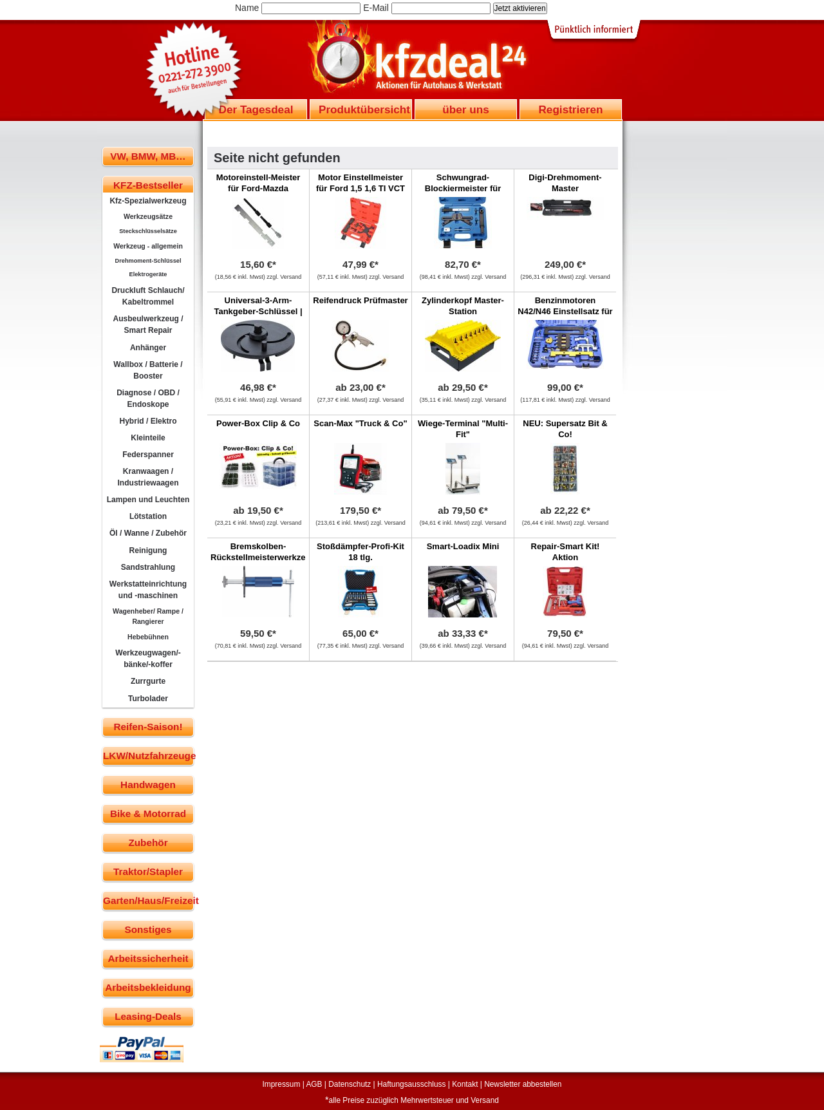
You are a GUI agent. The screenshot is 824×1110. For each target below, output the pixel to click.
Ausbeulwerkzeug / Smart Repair (148, 324)
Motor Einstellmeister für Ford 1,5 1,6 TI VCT (360, 183)
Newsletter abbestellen (522, 1084)
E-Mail (376, 8)
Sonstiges (147, 929)
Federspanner (148, 454)
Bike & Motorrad (148, 813)
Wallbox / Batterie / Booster (147, 370)
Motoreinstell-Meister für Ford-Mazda (258, 183)
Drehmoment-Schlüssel (148, 261)
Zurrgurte (148, 681)
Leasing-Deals (148, 1016)
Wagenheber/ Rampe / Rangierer (148, 616)
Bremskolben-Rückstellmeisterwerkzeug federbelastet (263, 557)
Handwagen (148, 784)
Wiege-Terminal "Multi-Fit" (463, 429)
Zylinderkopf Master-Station (463, 306)
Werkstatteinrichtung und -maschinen (148, 589)
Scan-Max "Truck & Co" (360, 423)
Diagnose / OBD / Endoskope (148, 398)
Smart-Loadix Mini (463, 546)
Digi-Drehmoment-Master (565, 183)
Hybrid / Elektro (147, 421)
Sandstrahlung (148, 567)
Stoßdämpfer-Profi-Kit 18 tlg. (360, 551)
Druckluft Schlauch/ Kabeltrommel (147, 296)
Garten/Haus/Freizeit (148, 900)
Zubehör (147, 842)
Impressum (282, 1084)
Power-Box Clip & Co (258, 423)
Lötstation (148, 516)
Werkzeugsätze (148, 216)
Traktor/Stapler (148, 871)
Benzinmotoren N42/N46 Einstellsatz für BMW (565, 311)
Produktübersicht (364, 109)
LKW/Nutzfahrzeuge (148, 755)
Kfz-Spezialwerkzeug (147, 200)
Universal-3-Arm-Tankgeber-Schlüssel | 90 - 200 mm (258, 311)
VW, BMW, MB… (147, 156)
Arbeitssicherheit (148, 958)
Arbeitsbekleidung (148, 987)
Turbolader (148, 698)
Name (247, 8)
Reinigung (148, 550)
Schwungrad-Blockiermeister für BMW (463, 188)
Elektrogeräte (148, 274)
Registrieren (570, 109)
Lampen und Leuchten (148, 499)
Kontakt (465, 1084)
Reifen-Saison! (147, 726)
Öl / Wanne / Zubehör (148, 533)
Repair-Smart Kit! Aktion (565, 551)
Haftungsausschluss (411, 1084)
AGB (314, 1084)
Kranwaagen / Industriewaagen (147, 477)
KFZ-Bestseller (148, 185)
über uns (465, 109)
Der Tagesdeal (256, 109)
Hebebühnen (148, 637)
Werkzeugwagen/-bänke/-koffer (148, 658)
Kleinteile (148, 437)
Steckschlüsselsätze (148, 231)
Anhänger (148, 347)
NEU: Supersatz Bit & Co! (565, 429)
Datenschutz (349, 1084)
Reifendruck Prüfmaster (360, 300)
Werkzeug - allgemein (148, 246)
